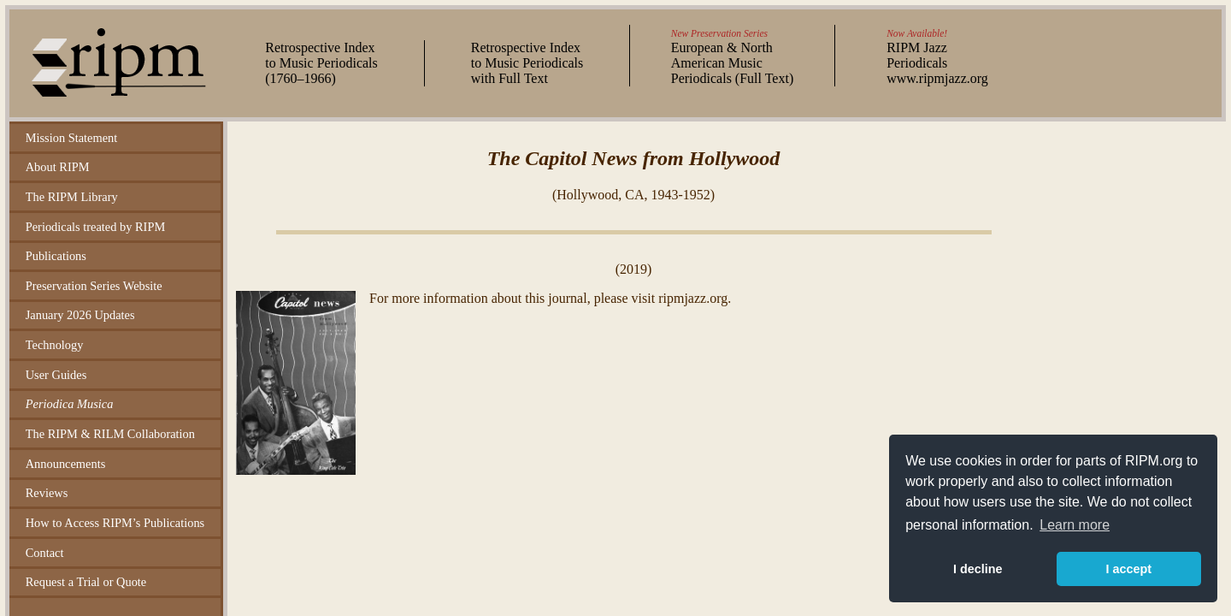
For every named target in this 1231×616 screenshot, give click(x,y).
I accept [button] (1128, 569)
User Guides (56, 375)
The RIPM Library (72, 197)
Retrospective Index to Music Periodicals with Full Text (527, 63)
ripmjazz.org (692, 298)
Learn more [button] (1075, 525)
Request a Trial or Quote (86, 582)
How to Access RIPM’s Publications (115, 523)
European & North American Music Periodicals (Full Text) (732, 63)
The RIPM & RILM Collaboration (110, 434)
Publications (56, 256)
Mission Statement (72, 138)
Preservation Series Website (94, 286)
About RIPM (58, 167)
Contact (45, 553)
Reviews (47, 493)
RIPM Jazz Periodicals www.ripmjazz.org (937, 63)
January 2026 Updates (80, 315)
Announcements (66, 464)
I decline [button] (978, 569)
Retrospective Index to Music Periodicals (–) (321, 63)
